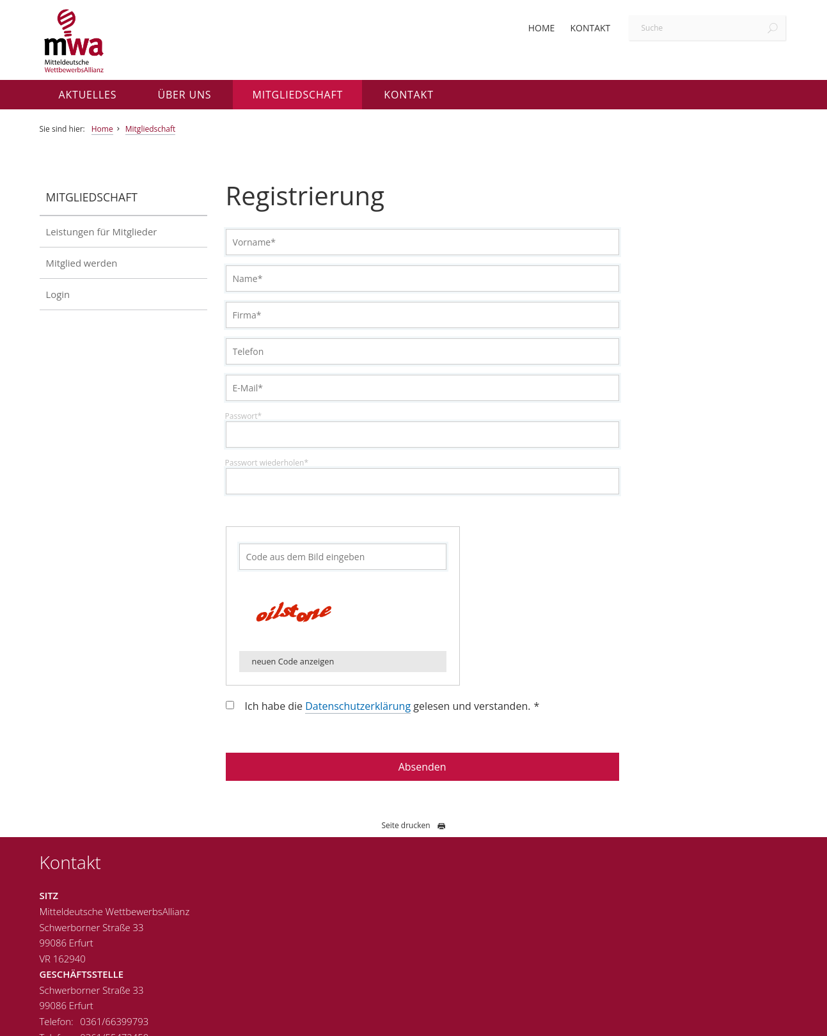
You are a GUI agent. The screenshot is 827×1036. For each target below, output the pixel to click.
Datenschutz (716, 1019)
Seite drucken (413, 825)
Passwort (271, 416)
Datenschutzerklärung (386, 706)
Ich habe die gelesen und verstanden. (421, 706)
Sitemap (767, 1019)
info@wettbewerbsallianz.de (390, 974)
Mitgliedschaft (297, 95)
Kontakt (590, 28)
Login (58, 294)
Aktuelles (88, 95)
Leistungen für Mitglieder (101, 231)
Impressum (659, 1019)
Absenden (440, 767)
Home (541, 28)
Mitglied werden (82, 262)
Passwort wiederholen (294, 463)
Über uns (185, 95)
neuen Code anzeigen (321, 661)
